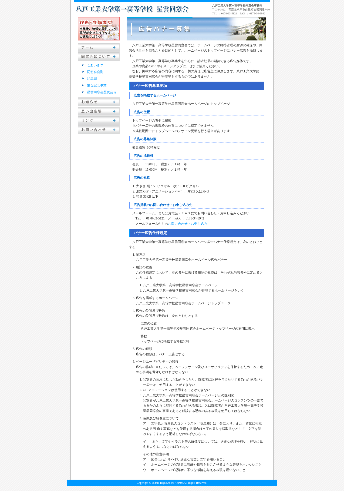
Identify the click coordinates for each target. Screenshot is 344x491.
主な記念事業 (97, 85)
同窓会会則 (95, 72)
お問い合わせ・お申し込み (187, 224)
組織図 (92, 78)
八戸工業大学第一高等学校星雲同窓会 (132, 9)
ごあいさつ (95, 65)
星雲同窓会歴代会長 (101, 92)
